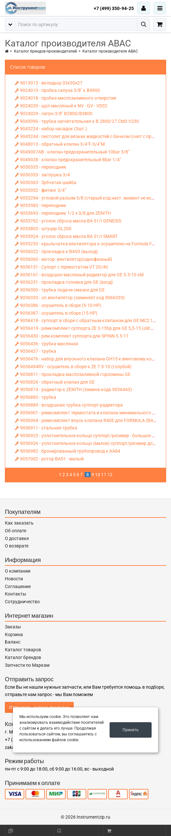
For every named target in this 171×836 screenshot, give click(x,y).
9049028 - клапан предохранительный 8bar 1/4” (68, 159)
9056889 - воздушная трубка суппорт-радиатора (69, 405)
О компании (17, 571)
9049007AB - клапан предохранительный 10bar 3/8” (72, 151)
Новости (14, 578)
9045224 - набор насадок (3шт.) (51, 128)
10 (97, 474)
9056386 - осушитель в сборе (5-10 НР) (58, 305)
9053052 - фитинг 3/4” (40, 190)
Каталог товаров (23, 649)
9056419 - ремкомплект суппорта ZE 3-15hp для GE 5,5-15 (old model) (90, 328)
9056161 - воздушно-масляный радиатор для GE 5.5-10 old (79, 274)
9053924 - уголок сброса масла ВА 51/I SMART (66, 236)
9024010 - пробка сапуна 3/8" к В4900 (57, 90)
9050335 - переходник (40, 167)
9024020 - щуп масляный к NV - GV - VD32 (61, 105)
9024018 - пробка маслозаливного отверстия (65, 98)
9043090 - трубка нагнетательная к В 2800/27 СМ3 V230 (77, 121)
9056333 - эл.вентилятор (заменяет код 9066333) (70, 297)
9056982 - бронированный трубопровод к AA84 (67, 451)
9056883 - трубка (35, 397)
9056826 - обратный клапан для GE (55, 382)
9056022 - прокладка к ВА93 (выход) (56, 251)
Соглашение (18, 586)
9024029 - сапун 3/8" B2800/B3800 (53, 113)
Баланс (12, 641)
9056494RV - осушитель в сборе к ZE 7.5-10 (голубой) (73, 366)
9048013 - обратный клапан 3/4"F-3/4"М (60, 144)
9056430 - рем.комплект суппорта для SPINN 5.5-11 (72, 336)
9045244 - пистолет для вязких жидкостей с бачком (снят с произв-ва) (92, 136)
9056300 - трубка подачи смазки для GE (60, 289)
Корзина (14, 634)
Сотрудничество (22, 601)
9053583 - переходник (40, 205)
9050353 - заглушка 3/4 (42, 174)
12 (109, 474)
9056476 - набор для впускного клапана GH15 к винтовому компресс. (91, 358)
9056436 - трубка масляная (46, 343)
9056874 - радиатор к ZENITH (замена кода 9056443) (73, 389)
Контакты (15, 593)
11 (103, 474)
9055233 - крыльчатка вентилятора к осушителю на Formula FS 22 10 (91, 243)
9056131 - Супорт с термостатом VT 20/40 (61, 267)
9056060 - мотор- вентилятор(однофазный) (63, 259)
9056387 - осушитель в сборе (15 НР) (56, 313)
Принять (131, 730)
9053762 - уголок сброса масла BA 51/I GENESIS (68, 220)
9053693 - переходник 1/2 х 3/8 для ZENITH (63, 213)
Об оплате (15, 530)
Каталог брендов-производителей (45, 51)
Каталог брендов (23, 657)
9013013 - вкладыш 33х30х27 (48, 82)
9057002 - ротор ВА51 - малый (49, 458)
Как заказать (19, 523)
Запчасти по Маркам (27, 665)
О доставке (17, 538)
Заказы (13, 626)
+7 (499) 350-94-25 (114, 8)
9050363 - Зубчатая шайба (45, 182)
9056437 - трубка (35, 351)
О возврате (16, 545)
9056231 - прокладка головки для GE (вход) (64, 282)
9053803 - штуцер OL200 (43, 228)
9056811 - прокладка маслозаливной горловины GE (73, 374)
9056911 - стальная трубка (46, 427)
